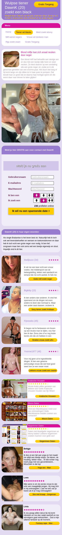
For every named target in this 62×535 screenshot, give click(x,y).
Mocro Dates (47, 419)
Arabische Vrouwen (47, 396)
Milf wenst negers (14, 37)
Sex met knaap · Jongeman (44, 494)
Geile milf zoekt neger (42, 279)
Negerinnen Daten (47, 441)
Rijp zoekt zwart (13, 42)
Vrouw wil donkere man (37, 37)
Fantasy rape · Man (44, 523)
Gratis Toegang (46, 4)
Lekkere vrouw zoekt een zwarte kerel (43, 370)
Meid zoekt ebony (44, 32)
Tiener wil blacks (23, 32)
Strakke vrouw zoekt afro (42, 340)
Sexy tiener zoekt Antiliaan (43, 309)
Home (8, 32)
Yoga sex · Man (44, 468)
